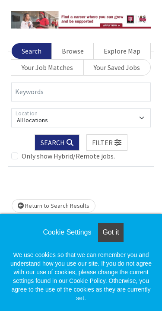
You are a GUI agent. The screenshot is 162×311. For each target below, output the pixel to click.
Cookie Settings (67, 232)
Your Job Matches (47, 67)
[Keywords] (81, 92)
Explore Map (122, 51)
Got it (110, 232)
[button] (107, 142)
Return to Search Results (53, 205)
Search (31, 51)
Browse (73, 51)
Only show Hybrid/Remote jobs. (68, 156)
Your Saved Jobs (117, 67)
